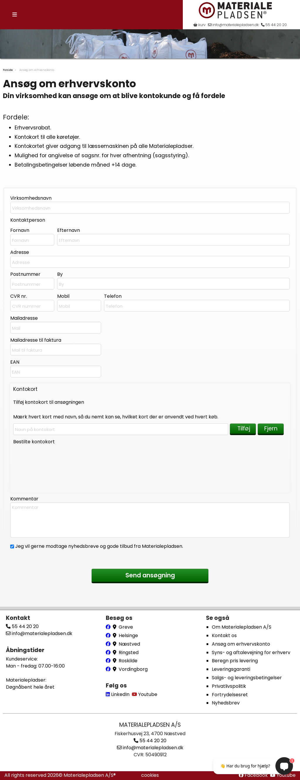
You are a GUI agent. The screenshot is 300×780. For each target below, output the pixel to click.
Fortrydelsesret (230, 694)
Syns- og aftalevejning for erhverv (251, 652)
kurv (199, 24)
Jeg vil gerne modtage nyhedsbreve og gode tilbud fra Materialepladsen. (98, 546)
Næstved (129, 644)
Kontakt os (224, 635)
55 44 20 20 (274, 24)
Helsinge (128, 635)
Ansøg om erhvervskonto (241, 644)
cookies (150, 775)
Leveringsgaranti (231, 669)
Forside (8, 70)
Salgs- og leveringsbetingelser (247, 677)
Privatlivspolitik (229, 686)
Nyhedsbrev (226, 702)
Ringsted (129, 652)
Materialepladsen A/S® (90, 775)
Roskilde (128, 660)
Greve (126, 627)
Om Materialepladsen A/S (241, 627)
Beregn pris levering (235, 660)
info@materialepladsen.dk (233, 24)
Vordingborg (133, 669)
